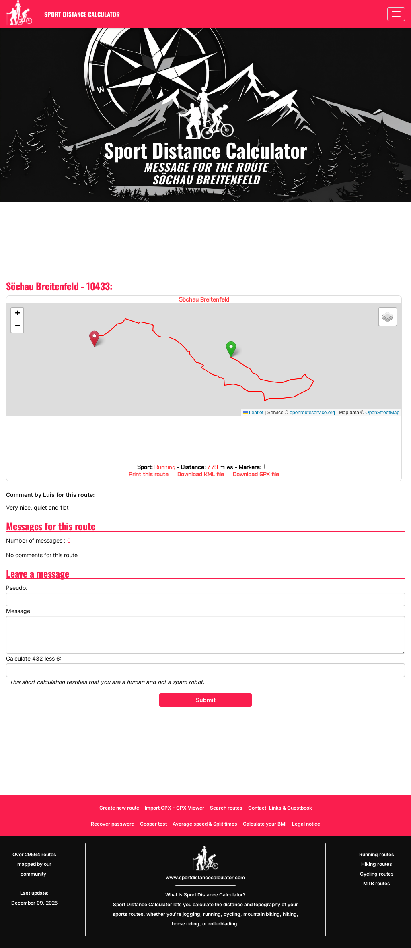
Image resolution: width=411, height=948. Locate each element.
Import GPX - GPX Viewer (174, 808)
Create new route (119, 808)
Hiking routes (376, 864)
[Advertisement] (205, 241)
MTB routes (376, 883)
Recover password (112, 824)
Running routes (376, 854)
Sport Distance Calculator (82, 14)
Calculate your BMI (264, 824)
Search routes (226, 808)
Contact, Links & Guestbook (280, 808)
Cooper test (153, 824)
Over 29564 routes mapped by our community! (34, 864)
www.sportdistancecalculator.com (205, 877)
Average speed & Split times (205, 824)
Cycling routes (377, 874)
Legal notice (306, 824)
